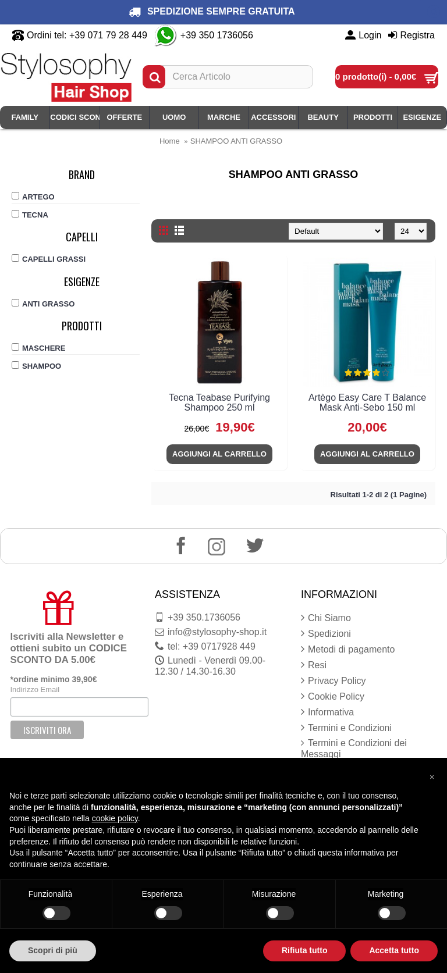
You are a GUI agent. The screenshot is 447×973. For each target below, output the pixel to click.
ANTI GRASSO (43, 303)
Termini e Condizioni (346, 728)
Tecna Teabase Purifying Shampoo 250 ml (219, 402)
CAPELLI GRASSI (49, 258)
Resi (314, 665)
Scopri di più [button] (52, 950)
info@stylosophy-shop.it (211, 632)
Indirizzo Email (35, 689)
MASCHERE (38, 347)
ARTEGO (33, 196)
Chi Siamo (326, 618)
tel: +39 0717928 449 (205, 646)
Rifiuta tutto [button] (305, 950)
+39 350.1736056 (197, 617)
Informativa (327, 712)
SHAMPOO (36, 365)
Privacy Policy (333, 681)
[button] (432, 776)
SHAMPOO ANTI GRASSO (236, 141)
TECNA (30, 214)
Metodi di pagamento (348, 649)
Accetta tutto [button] (394, 950)
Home (169, 141)
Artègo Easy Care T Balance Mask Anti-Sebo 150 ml (367, 402)
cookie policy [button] (115, 818)
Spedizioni (326, 634)
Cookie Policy (332, 697)
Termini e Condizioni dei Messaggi (354, 748)
